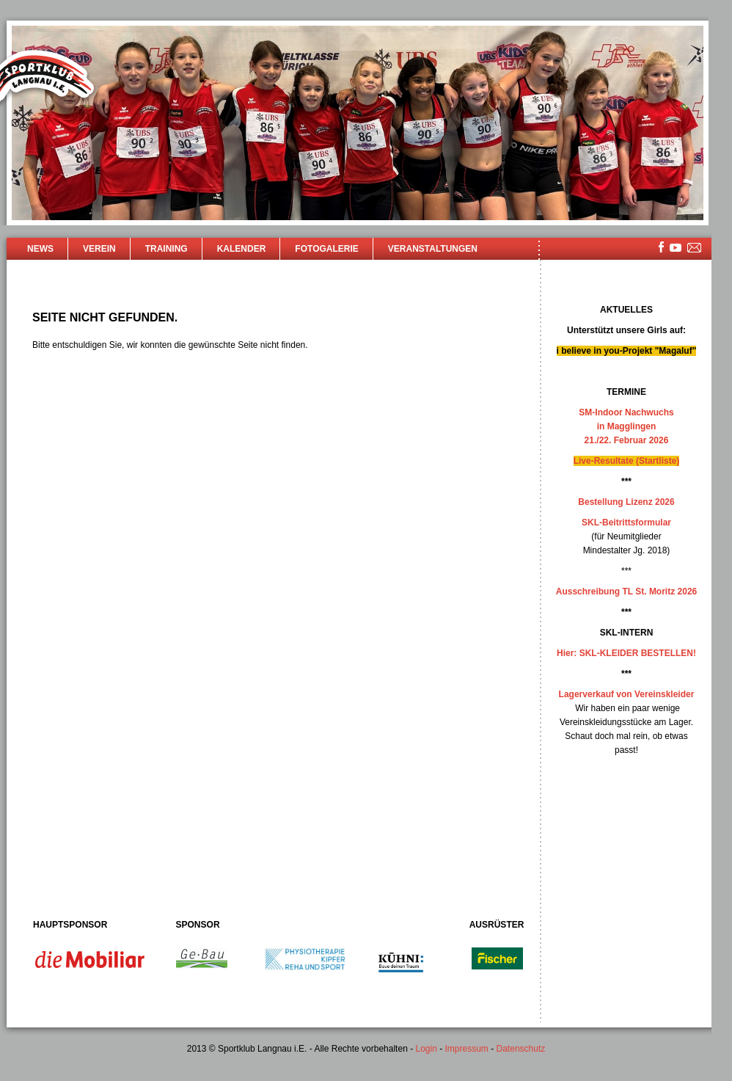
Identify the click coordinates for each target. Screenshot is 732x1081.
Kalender (241, 249)
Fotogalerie (326, 249)
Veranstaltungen (432, 249)
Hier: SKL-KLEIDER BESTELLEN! (626, 653)
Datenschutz (521, 1049)
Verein (99, 249)
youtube (675, 248)
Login (425, 1049)
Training (166, 249)
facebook (661, 246)
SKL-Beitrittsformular (626, 522)
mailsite (694, 248)
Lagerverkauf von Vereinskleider (627, 694)
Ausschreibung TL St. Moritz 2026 (626, 591)
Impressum (466, 1049)
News (40, 249)
